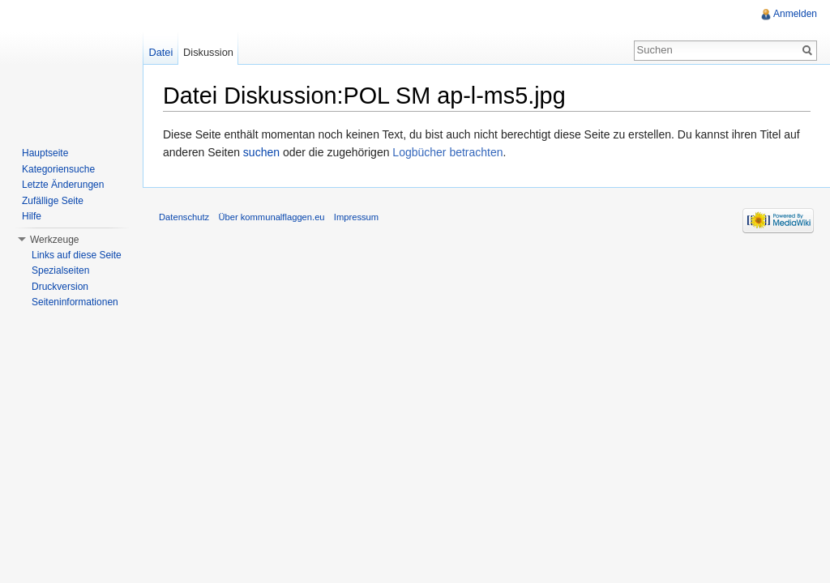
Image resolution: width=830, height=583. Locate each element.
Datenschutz (184, 217)
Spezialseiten (60, 270)
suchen (261, 152)
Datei (160, 52)
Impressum (356, 217)
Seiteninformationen (75, 302)
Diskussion (208, 52)
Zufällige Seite (52, 200)
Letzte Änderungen (63, 184)
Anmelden (795, 13)
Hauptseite (45, 153)
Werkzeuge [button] (54, 239)
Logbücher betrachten (447, 152)
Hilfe (31, 216)
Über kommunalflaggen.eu (271, 217)
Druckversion (60, 286)
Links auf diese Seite (77, 255)
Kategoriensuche (58, 169)
